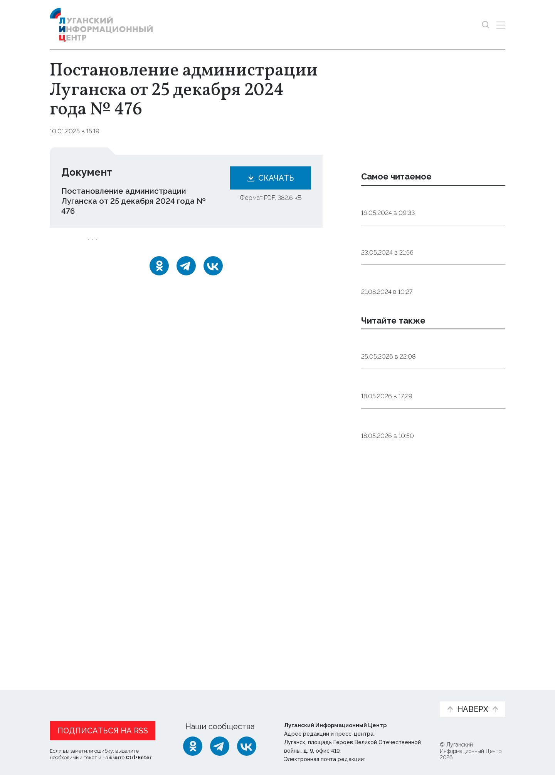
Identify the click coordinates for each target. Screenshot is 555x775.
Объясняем (409, 695)
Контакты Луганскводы (406, 248)
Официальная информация (144, 699)
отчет (170, 244)
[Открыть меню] (501, 25)
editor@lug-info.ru (393, 757)
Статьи (100, 695)
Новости (63, 695)
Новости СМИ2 (72, 649)
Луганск (104, 244)
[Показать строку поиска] (485, 25)
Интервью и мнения (234, 699)
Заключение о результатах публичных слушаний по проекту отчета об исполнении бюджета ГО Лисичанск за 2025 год (430, 576)
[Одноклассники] (159, 276)
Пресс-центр (351, 699)
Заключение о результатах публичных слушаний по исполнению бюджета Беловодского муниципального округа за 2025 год (432, 507)
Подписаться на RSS (102, 728)
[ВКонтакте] (213, 276)
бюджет (138, 244)
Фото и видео (297, 699)
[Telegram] (186, 276)
